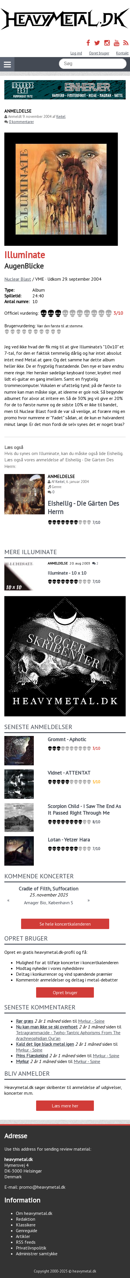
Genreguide (26, 1230)
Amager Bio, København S (48, 902)
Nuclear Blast (17, 279)
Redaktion (25, 1219)
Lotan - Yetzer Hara (69, 839)
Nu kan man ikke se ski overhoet (47, 1027)
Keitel (61, 116)
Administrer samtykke (36, 1253)
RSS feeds (26, 1242)
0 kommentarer (21, 121)
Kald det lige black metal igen (45, 1044)
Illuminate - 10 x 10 (67, 573)
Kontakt (122, 53)
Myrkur (22, 1061)
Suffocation (65, 888)
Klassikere (26, 1225)
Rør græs (24, 1021)
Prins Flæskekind (32, 1055)
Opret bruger (99, 53)
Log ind (76, 53)
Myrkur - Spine (91, 1021)
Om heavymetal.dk (34, 1213)
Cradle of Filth (34, 888)
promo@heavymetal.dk (42, 1187)
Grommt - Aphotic (67, 739)
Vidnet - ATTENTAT (69, 772)
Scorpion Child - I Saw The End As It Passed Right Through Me (84, 809)
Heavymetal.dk (65, 19)
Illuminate (24, 255)
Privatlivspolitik (31, 1248)
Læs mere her (65, 1106)
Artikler (23, 1236)
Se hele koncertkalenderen (65, 924)
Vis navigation (5, 61)
